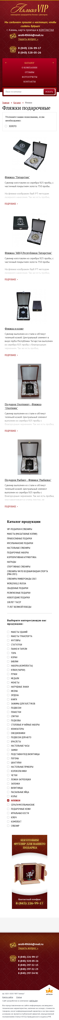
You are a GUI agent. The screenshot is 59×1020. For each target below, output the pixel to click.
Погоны (15, 758)
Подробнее (10, 203)
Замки (14, 750)
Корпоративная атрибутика (21, 557)
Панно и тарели (19, 649)
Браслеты (16, 741)
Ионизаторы (17, 729)
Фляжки (15, 800)
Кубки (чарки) (18, 670)
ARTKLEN (33, 1001)
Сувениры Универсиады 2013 (21, 578)
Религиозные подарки (18, 592)
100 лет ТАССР (14, 602)
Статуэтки (16, 644)
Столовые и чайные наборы (25, 724)
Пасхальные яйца (20, 792)
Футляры (15, 640)
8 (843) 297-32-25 (28, 969)
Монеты (15, 682)
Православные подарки (19, 538)
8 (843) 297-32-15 (28, 964)
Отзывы (29, 72)
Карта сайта (7, 997)
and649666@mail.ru (30, 35)
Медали (15, 678)
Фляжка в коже (14, 328)
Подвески (16, 708)
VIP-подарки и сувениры (19, 529)
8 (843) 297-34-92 (28, 973)
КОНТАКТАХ (46, 30)
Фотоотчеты (29, 76)
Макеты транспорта (21, 636)
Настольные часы (20, 746)
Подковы (16, 720)
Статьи (19, 997)
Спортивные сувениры (18, 566)
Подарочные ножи (21, 809)
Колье (14, 796)
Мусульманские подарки (20, 543)
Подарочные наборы (18, 552)
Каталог (29, 62)
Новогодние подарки (18, 597)
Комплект (16, 821)
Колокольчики (19, 771)
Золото (13, 126)
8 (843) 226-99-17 (29, 48)
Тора (13, 653)
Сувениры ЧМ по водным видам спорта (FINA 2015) (27, 572)
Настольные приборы (22, 767)
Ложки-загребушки (21, 779)
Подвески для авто (21, 737)
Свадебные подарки (17, 588)
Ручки (14, 674)
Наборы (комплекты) (22, 665)
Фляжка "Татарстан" (17, 177)
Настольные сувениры (18, 547)
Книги (14, 699)
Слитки (15, 716)
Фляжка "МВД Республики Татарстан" (28, 253)
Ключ (14, 817)
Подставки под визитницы (25, 754)
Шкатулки (16, 762)
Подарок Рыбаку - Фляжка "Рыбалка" (28, 480)
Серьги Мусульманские (23, 805)
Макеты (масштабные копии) (22, 533)
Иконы (14, 691)
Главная (5, 102)
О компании (29, 67)
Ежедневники (18, 733)
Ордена (15, 695)
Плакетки (16, 712)
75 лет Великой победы (19, 606)
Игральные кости (20, 813)
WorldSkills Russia (16, 583)
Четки (14, 775)
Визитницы (17, 788)
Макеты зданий (19, 632)
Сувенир (15, 826)
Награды (11, 561)
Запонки (15, 783)
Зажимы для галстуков (23, 703)
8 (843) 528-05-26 (29, 52)
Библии (14, 661)
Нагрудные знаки (20, 687)
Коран (14, 657)
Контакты (29, 81)
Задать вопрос (27, 39)
